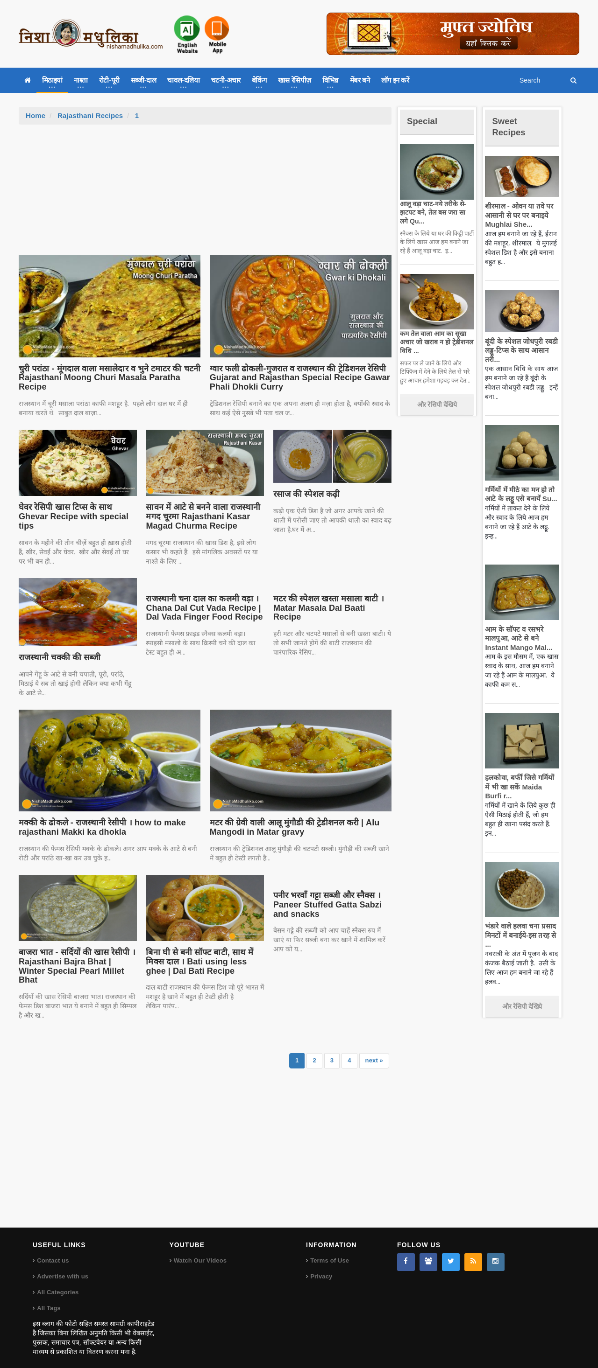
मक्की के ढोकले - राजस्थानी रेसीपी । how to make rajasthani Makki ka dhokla (98, 827)
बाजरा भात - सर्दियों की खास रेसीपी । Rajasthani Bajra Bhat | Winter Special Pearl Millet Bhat (76, 962)
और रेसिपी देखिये (437, 404)
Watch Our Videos (200, 1251)
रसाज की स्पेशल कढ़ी (306, 494)
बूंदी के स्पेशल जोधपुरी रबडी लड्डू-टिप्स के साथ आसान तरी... (519, 350)
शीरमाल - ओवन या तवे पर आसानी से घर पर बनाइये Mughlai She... (517, 215)
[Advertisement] (205, 194)
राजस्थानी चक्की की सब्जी (58, 657)
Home (35, 115)
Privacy (321, 1266)
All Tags (48, 1298)
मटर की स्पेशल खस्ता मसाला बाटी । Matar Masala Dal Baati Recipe (331, 603)
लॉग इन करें (395, 80)
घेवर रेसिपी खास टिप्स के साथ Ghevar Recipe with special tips (71, 516)
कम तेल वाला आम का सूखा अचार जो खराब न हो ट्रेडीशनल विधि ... (435, 342)
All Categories (57, 1282)
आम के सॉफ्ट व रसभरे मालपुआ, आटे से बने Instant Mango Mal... (516, 638)
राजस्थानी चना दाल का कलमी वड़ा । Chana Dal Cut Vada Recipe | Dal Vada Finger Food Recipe (201, 608)
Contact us (52, 1251)
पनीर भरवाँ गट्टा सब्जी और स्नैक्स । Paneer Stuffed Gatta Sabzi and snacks (324, 905)
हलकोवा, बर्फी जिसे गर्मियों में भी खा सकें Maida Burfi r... (520, 787)
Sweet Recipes (511, 126)
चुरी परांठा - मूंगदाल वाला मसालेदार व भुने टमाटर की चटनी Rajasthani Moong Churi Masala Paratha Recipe (105, 378)
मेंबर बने (360, 80)
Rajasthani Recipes (89, 115)
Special (424, 120)
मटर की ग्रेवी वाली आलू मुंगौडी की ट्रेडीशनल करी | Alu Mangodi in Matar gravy (291, 827)
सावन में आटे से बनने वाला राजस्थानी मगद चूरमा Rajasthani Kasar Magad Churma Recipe (200, 516)
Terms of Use (329, 1251)
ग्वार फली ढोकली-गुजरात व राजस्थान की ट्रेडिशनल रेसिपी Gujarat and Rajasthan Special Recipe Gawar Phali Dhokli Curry (295, 378)
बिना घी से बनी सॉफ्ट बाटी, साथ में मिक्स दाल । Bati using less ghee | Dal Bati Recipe (204, 962)
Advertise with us (62, 1266)
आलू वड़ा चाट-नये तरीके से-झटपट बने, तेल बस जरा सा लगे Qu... (435, 212)
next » (374, 1050)
